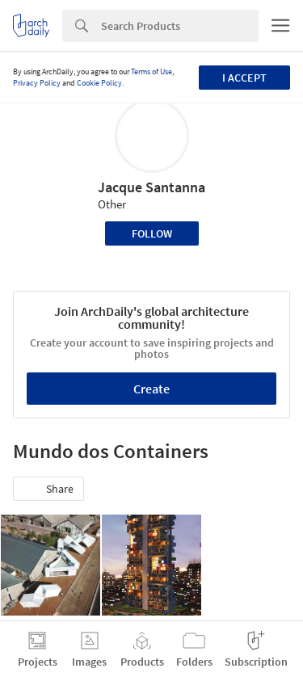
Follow (152, 233)
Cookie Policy (99, 83)
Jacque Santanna (151, 187)
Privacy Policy (37, 83)
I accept (244, 77)
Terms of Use (151, 71)
